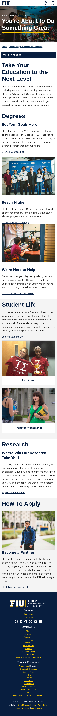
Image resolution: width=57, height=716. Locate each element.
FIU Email (28, 680)
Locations (28, 639)
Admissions (14, 46)
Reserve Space (28, 686)
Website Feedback (22, 708)
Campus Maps (28, 672)
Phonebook (24, 666)
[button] (46, 3)
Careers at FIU (29, 654)
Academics (28, 637)
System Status (28, 683)
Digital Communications (27, 705)
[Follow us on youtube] (35, 621)
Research (29, 642)
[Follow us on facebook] (25, 621)
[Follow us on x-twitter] (30, 621)
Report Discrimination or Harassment (28, 695)
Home (4, 46)
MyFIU (28, 674)
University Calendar (28, 669)
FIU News (28, 617)
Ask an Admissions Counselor (18, 293)
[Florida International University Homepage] (13, 3)
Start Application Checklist (16, 587)
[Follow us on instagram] (16, 621)
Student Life (28, 645)
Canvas (28, 677)
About (28, 631)
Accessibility (42, 705)
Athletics (28, 648)
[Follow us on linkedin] (21, 621)
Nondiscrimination (28, 689)
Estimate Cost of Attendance (28, 657)
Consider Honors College (15, 222)
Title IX (29, 692)
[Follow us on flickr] (40, 621)
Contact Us (28, 614)
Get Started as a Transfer (31, 46)
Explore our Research (13, 492)
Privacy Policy (36, 708)
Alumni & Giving (28, 651)
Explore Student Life (12, 336)
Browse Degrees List (13, 152)
